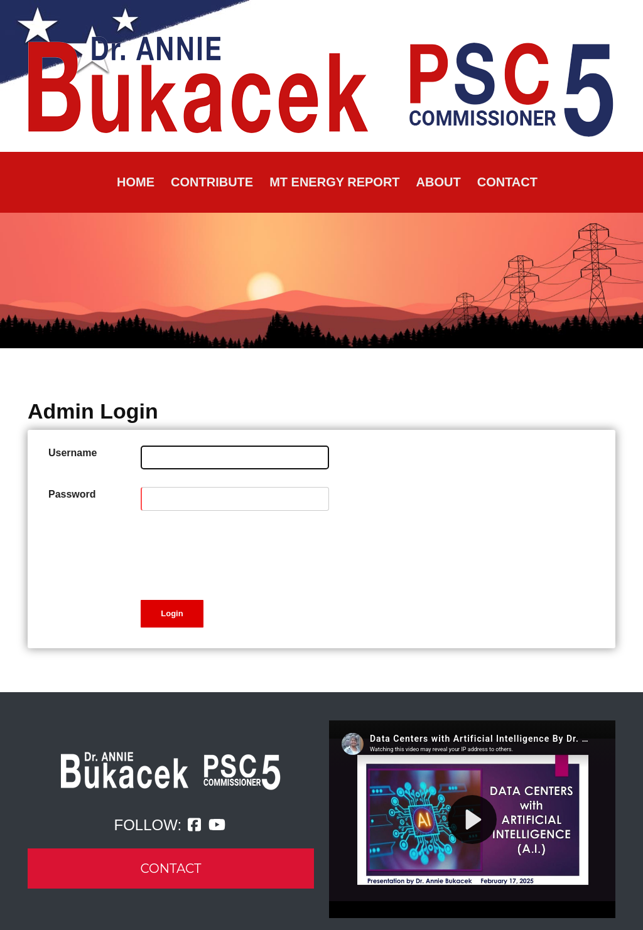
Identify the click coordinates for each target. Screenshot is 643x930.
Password (72, 494)
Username (72, 452)
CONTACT (171, 868)
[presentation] (236, 552)
